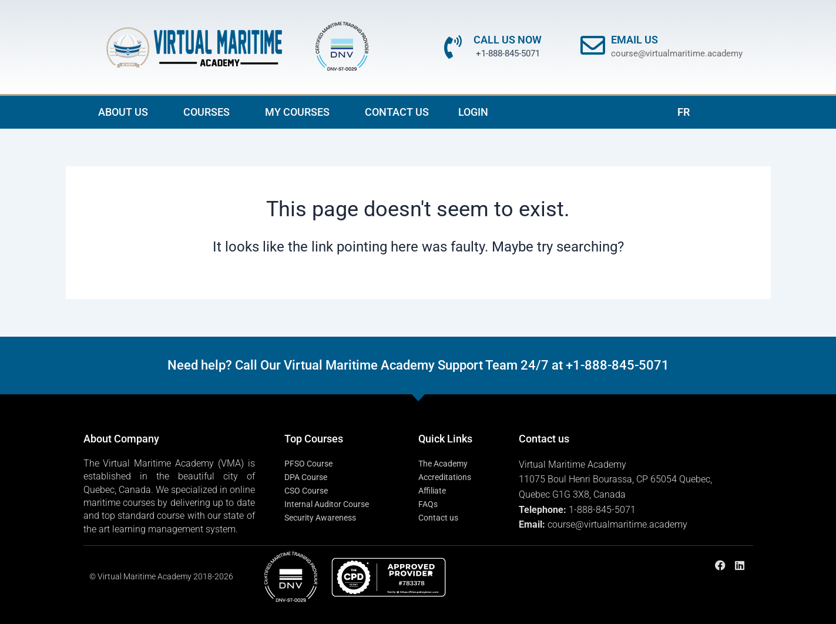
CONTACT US (397, 112)
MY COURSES (300, 112)
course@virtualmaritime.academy (677, 53)
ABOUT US (126, 112)
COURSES (209, 112)
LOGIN (473, 112)
